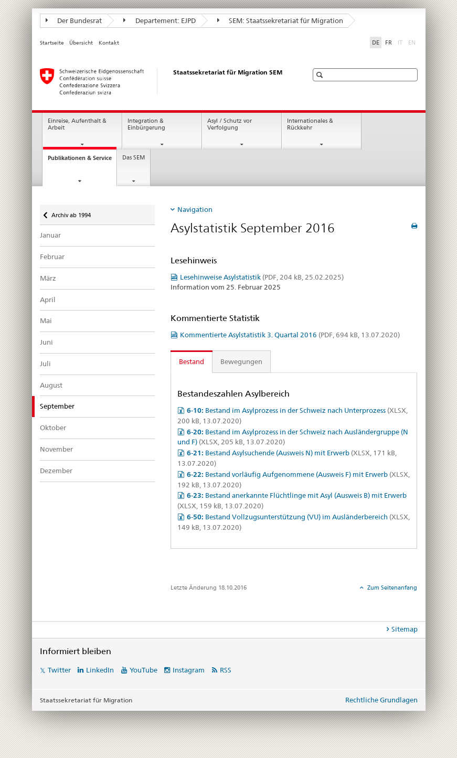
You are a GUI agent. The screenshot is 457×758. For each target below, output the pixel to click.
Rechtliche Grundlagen (381, 700)
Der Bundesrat (74, 20)
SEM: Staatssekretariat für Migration (280, 20)
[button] (320, 75)
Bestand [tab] (191, 361)
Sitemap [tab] (404, 629)
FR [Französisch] (388, 42)
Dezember (56, 470)
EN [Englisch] (413, 42)
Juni (46, 342)
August (51, 385)
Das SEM (133, 157)
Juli (45, 363)
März (48, 278)
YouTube (143, 670)
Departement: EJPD (159, 20)
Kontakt (109, 43)
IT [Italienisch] (401, 42)
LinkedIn (100, 670)
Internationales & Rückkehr (310, 124)
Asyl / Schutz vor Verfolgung (229, 124)
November (56, 449)
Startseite (52, 43)
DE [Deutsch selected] (375, 42)
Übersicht (81, 43)
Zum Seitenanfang (391, 587)
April (48, 299)
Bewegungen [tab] (241, 361)
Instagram (189, 670)
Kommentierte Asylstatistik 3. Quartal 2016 (290, 334)
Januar (50, 235)
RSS (225, 670)
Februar (52, 256)
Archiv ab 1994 (71, 212)
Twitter (59, 670)
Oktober (53, 427)
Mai (46, 320)
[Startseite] (163, 81)
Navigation (194, 209)
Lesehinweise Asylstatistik (262, 277)
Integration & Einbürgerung (146, 124)
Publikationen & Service (82, 161)
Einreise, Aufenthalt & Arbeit (77, 124)
